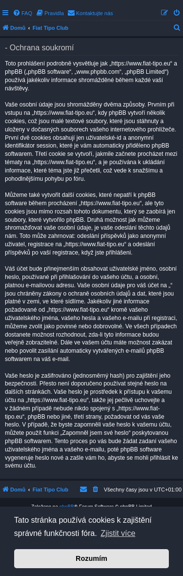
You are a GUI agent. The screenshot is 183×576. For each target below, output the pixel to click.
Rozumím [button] (91, 558)
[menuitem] (22, 13)
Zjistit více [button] (118, 533)
